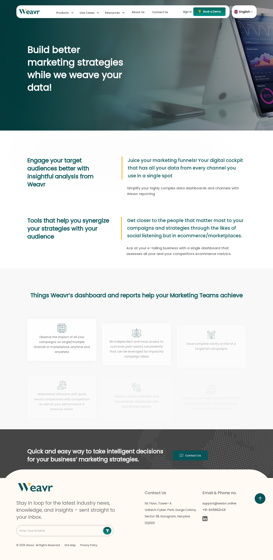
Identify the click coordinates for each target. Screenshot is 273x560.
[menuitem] (64, 12)
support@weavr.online (219, 503)
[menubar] (112, 13)
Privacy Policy (88, 545)
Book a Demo (209, 12)
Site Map (70, 545)
